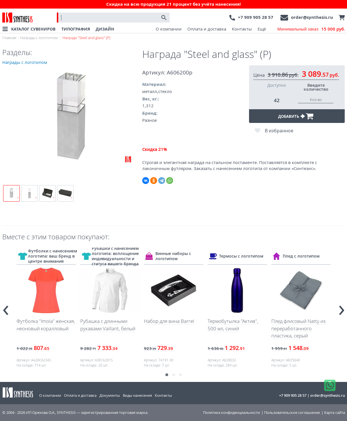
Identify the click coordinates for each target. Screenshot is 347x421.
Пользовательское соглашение (292, 412)
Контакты (242, 29)
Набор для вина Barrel (169, 321)
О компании (169, 29)
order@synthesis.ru (312, 17)
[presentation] (5, 308)
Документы (109, 395)
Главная (9, 37)
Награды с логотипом (39, 37)
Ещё (262, 29)
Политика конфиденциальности (231, 412)
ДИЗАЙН (105, 29)
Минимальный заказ (311, 29)
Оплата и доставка (206, 29)
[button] (166, 375)
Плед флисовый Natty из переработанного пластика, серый (298, 328)
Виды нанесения (137, 395)
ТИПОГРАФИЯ (75, 29)
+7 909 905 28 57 (255, 17)
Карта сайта (334, 412)
